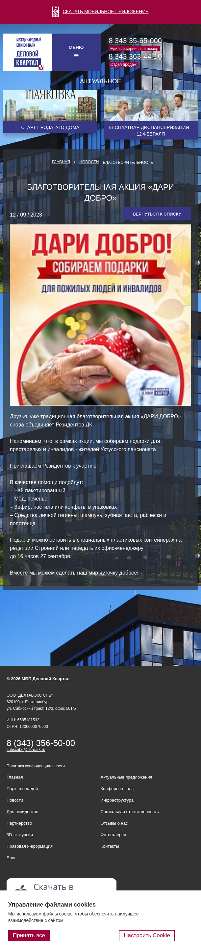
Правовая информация (30, 846)
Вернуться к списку (157, 214)
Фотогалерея (113, 834)
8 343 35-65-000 (135, 41)
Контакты (110, 846)
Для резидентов (22, 811)
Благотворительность (128, 162)
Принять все (29, 935)
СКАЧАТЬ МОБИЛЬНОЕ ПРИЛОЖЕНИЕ (100, 11)
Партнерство (19, 823)
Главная (61, 162)
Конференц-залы (118, 788)
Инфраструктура (117, 800)
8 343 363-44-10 (135, 56)
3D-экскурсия (20, 834)
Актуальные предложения (126, 777)
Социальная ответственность (130, 811)
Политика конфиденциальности (36, 766)
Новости (89, 162)
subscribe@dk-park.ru (26, 749)
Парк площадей (22, 788)
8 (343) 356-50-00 (41, 743)
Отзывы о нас (114, 823)
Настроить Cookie (147, 935)
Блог (11, 857)
